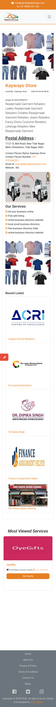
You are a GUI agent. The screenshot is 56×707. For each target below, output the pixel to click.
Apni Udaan (36, 702)
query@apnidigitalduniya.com (30, 164)
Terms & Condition (28, 671)
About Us (28, 659)
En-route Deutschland (20, 385)
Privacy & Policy (28, 665)
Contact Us (28, 677)
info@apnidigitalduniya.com (28, 3)
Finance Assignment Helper (23, 478)
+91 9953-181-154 (28, 6)
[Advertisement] (28, 622)
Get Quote (28, 576)
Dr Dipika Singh (17, 432)
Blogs (28, 683)
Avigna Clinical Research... (22, 339)
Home (28, 653)
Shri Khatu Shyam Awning (22, 508)
